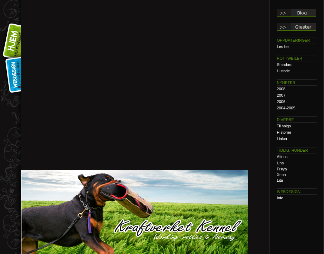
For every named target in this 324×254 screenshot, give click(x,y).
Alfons (282, 157)
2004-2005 (286, 108)
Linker (282, 139)
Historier (284, 132)
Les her (283, 46)
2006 (281, 101)
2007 (281, 95)
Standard (285, 64)
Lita (280, 180)
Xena (281, 175)
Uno (280, 163)
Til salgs (284, 126)
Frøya (282, 169)
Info (280, 198)
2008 (281, 89)
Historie (283, 71)
